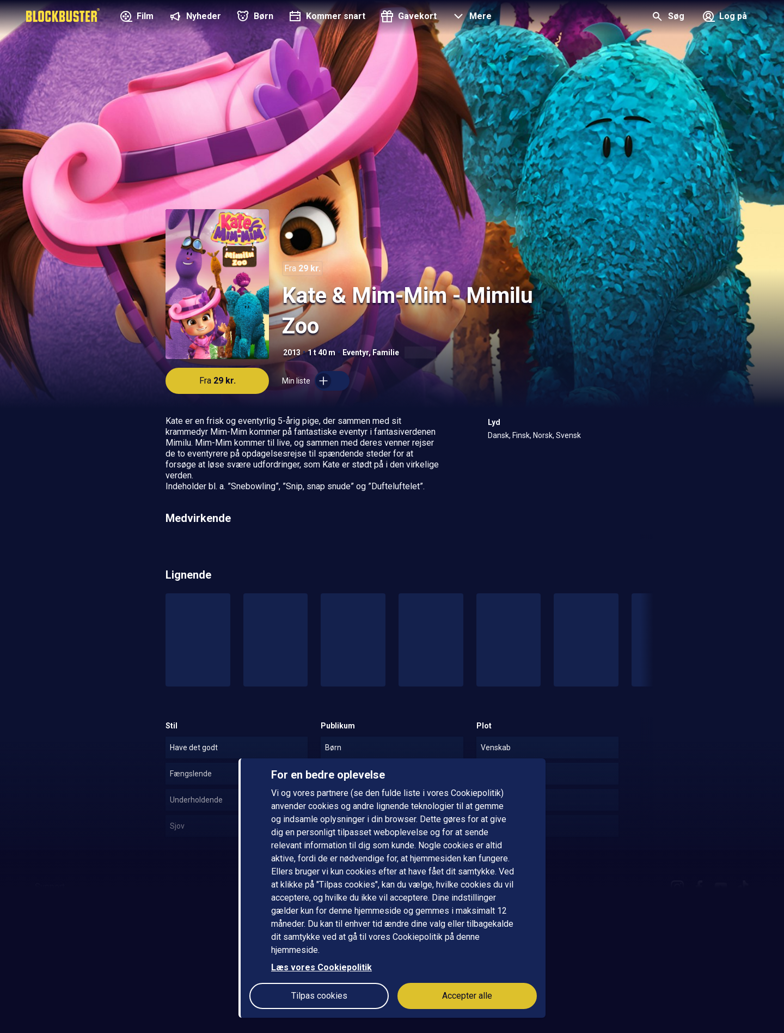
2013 (292, 352)
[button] (470, 17)
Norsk (543, 435)
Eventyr (355, 352)
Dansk (498, 435)
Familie (385, 352)
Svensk (568, 435)
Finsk (521, 435)
